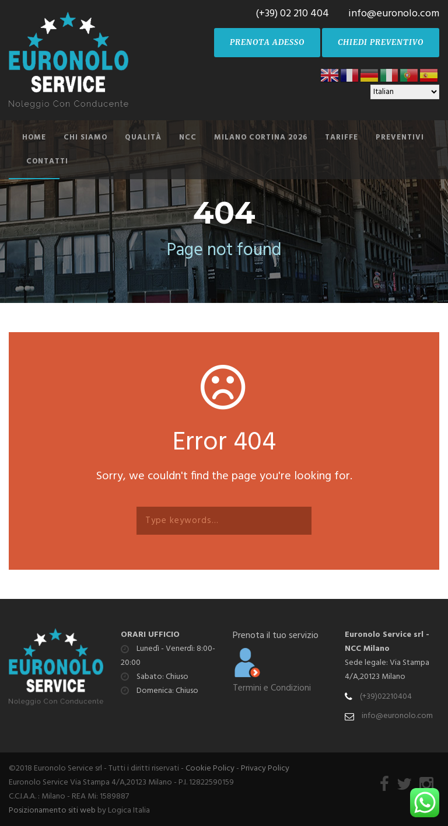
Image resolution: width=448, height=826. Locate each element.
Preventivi (400, 137)
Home (34, 137)
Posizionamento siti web (52, 810)
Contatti (47, 161)
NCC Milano (367, 649)
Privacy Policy (265, 768)
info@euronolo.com (397, 716)
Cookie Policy (210, 768)
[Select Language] (404, 92)
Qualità (143, 137)
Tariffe (341, 137)
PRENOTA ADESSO (267, 42)
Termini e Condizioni (272, 688)
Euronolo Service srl (384, 635)
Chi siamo (85, 137)
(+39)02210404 (386, 696)
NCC (188, 137)
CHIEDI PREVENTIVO (381, 42)
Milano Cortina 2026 (260, 137)
